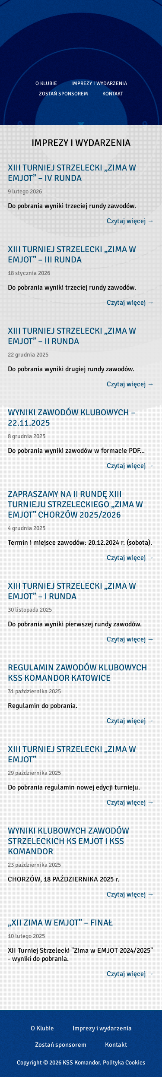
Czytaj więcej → (130, 221)
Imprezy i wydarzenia (99, 83)
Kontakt (112, 94)
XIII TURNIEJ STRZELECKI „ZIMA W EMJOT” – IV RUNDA (72, 173)
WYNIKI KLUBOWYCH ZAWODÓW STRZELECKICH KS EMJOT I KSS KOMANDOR (68, 841)
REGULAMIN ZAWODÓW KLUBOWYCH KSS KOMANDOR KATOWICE (77, 673)
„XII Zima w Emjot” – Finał (60, 923)
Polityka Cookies (124, 1062)
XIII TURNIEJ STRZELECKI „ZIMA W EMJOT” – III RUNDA (72, 254)
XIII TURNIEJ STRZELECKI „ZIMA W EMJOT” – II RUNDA (72, 336)
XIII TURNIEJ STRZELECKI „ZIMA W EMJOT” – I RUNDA (72, 591)
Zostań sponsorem (63, 94)
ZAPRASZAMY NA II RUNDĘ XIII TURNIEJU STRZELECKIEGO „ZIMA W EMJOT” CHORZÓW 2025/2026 (75, 504)
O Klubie (46, 83)
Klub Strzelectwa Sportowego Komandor (81, 36)
